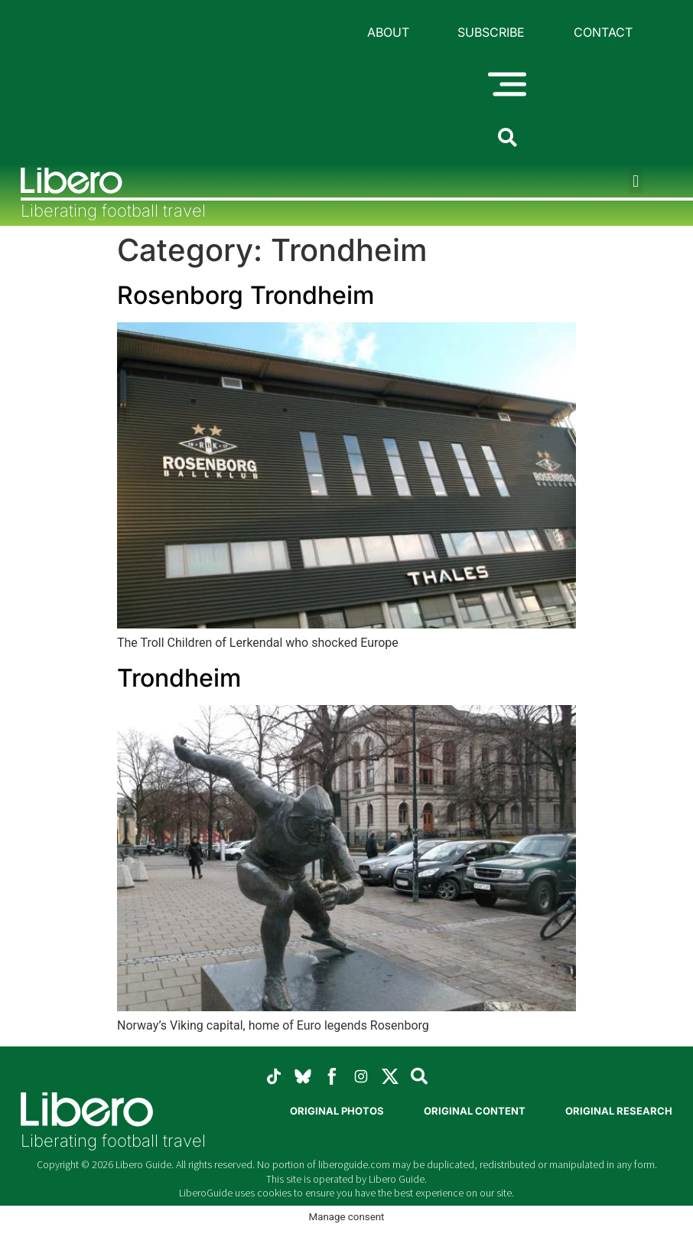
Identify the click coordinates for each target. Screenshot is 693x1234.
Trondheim (179, 678)
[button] (636, 181)
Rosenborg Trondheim (245, 295)
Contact (603, 32)
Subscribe (491, 32)
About (388, 32)
